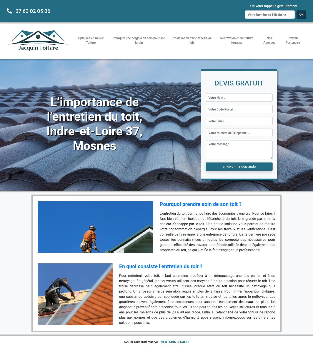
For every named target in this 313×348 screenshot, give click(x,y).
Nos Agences (269, 40)
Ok (301, 14)
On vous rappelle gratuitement (273, 6)
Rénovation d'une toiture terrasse (236, 40)
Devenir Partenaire (293, 40)
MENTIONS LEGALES (175, 342)
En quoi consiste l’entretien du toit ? (161, 266)
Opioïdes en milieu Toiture (91, 40)
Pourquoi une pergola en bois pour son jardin (139, 40)
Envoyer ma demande (239, 166)
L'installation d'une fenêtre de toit (192, 40)
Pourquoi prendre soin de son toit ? (200, 204)
